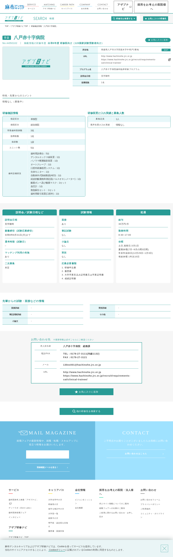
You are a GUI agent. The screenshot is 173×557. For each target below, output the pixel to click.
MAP (166, 50)
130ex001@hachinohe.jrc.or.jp (82, 364)
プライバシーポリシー (150, 491)
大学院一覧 (53, 501)
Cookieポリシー (56, 550)
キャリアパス (82, 6)
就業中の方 (53, 505)
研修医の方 (53, 491)
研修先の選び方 (16, 529)
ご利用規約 (145, 496)
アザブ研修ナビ (65, 6)
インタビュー (15, 504)
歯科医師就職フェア (17, 500)
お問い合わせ (118, 6)
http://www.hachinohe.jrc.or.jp (116, 56)
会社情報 (100, 6)
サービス (47, 6)
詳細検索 (12, 533)
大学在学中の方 (55, 487)
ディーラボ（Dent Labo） (20, 495)
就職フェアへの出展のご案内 (112, 495)
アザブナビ (135, 7)
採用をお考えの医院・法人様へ (116, 479)
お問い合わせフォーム (150, 487)
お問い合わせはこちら (136, 453)
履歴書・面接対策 (56, 518)
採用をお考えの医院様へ (157, 7)
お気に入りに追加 (159, 40)
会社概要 (79, 495)
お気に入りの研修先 (17, 538)
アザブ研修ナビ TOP (19, 524)
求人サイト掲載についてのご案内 (114, 491)
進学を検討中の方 (56, 496)
